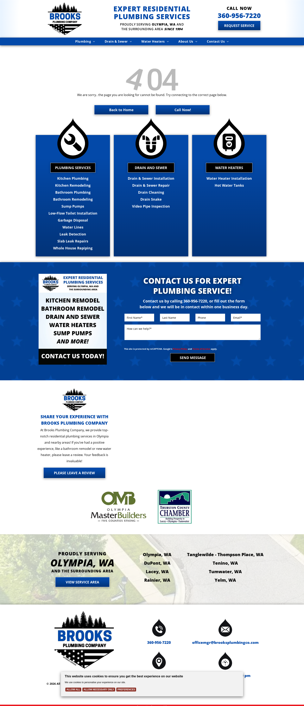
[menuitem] (85, 41)
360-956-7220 (159, 638)
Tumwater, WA (225, 567)
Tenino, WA (225, 559)
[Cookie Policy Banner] (152, 684)
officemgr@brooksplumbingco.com (225, 638)
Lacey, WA (157, 567)
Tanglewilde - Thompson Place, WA (225, 550)
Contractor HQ (159, 702)
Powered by (143, 702)
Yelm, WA (225, 576)
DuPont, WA (157, 559)
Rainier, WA (157, 576)
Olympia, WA (157, 550)
